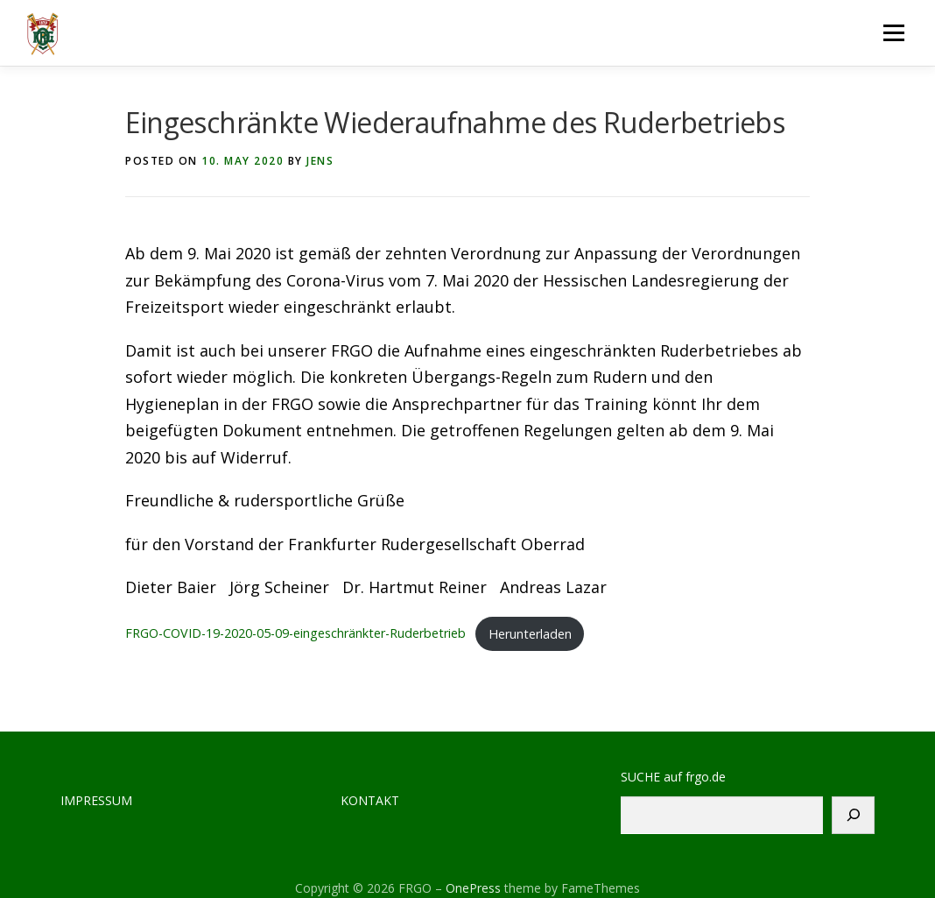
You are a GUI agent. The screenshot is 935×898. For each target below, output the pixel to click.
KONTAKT (370, 800)
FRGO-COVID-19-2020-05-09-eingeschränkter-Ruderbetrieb (295, 634)
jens (320, 160)
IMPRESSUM (96, 800)
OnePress (473, 888)
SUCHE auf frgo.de (673, 776)
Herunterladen (530, 634)
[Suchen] (853, 815)
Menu (893, 32)
